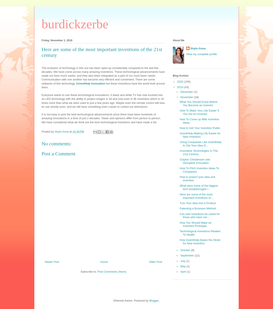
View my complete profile (201, 54)
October (185, 250)
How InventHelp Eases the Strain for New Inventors (200, 241)
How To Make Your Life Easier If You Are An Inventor (199, 112)
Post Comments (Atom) (111, 271)
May (183, 266)
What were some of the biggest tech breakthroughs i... (199, 187)
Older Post (155, 261)
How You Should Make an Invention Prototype (195, 224)
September (187, 255)
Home (104, 261)
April (183, 271)
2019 (180, 87)
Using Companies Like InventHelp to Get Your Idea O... (200, 143)
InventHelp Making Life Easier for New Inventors (200, 135)
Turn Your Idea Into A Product (198, 203)
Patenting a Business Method (198, 208)
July (183, 261)
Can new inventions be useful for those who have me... (200, 215)
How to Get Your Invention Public (200, 128)
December (187, 91)
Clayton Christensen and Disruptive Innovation (195, 161)
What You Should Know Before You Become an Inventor (199, 103)
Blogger (154, 300)
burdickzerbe (75, 24)
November (187, 97)
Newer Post (52, 261)
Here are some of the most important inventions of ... (197, 196)
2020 (180, 81)
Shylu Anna (198, 48)
